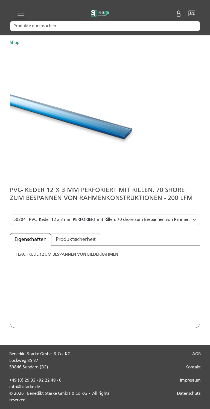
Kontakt (193, 367)
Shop (14, 43)
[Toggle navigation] (20, 13)
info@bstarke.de (24, 387)
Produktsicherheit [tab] (76, 239)
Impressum (190, 380)
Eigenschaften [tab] (30, 239)
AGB (196, 354)
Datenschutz (189, 393)
